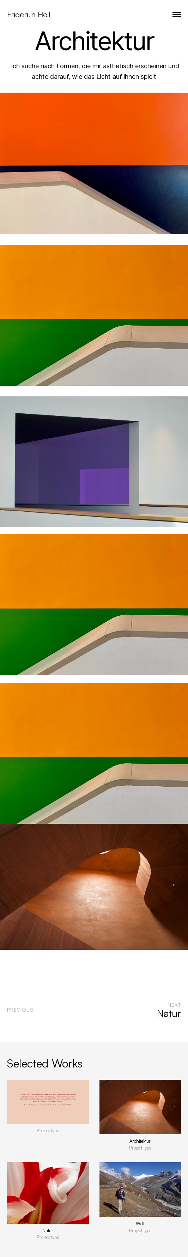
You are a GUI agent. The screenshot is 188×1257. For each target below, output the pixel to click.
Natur (47, 1230)
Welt (140, 1223)
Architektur (140, 1141)
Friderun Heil (28, 14)
